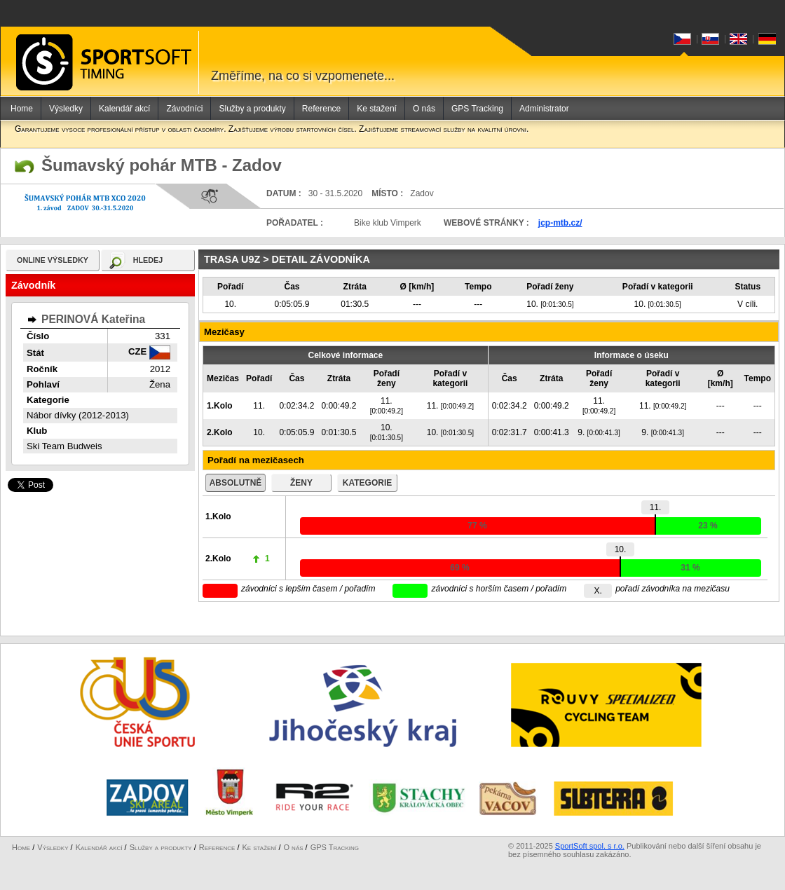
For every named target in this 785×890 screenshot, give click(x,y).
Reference (321, 109)
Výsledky (66, 109)
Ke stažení (377, 109)
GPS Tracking (477, 109)
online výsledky (52, 260)
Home (22, 109)
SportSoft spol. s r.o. (589, 846)
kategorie (367, 483)
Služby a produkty (252, 109)
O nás (424, 109)
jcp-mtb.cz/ (560, 223)
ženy (301, 483)
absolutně (236, 483)
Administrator (544, 109)
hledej (148, 260)
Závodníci (184, 109)
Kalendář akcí (124, 109)
